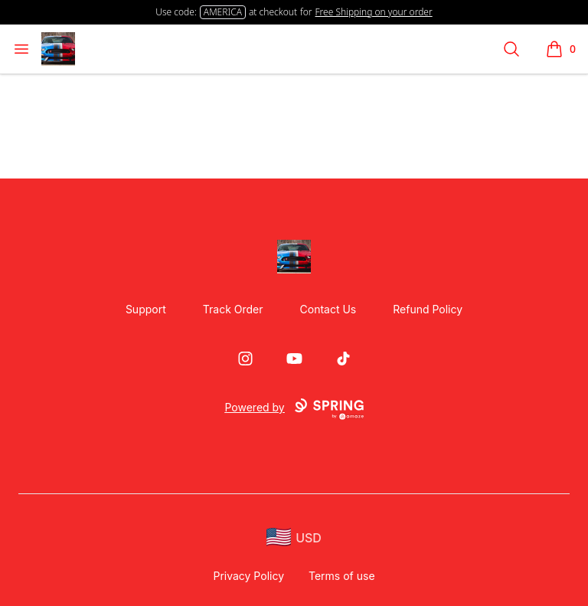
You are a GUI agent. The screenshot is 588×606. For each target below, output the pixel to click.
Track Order (233, 309)
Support (146, 309)
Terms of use (342, 575)
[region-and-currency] (294, 537)
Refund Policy (427, 309)
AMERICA (223, 11)
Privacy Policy (248, 575)
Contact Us (328, 309)
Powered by (293, 409)
